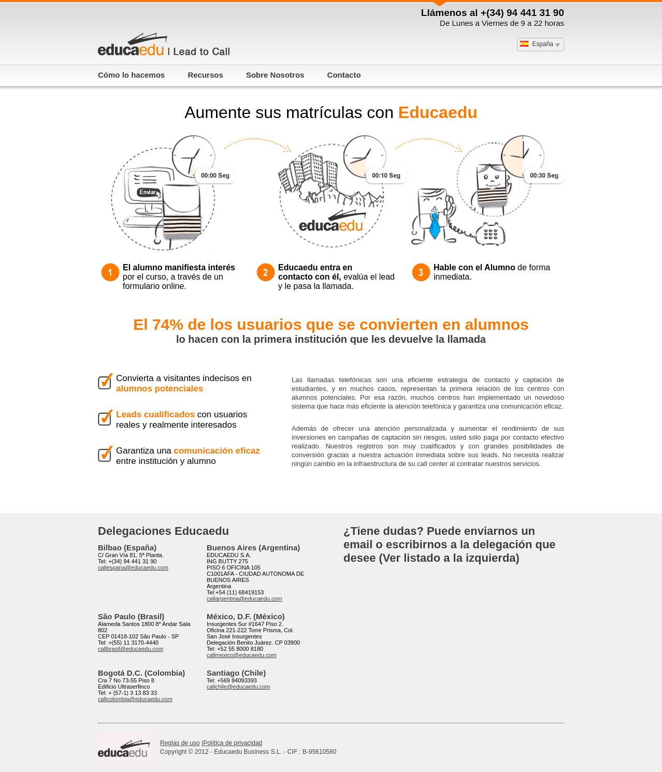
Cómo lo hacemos (131, 74)
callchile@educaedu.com (238, 686)
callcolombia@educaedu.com (135, 699)
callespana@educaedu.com (133, 567)
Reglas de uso (180, 743)
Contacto (344, 74)
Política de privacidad (232, 743)
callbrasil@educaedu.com (130, 649)
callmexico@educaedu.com (242, 655)
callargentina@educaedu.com (244, 598)
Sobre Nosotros (275, 74)
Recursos (205, 74)
